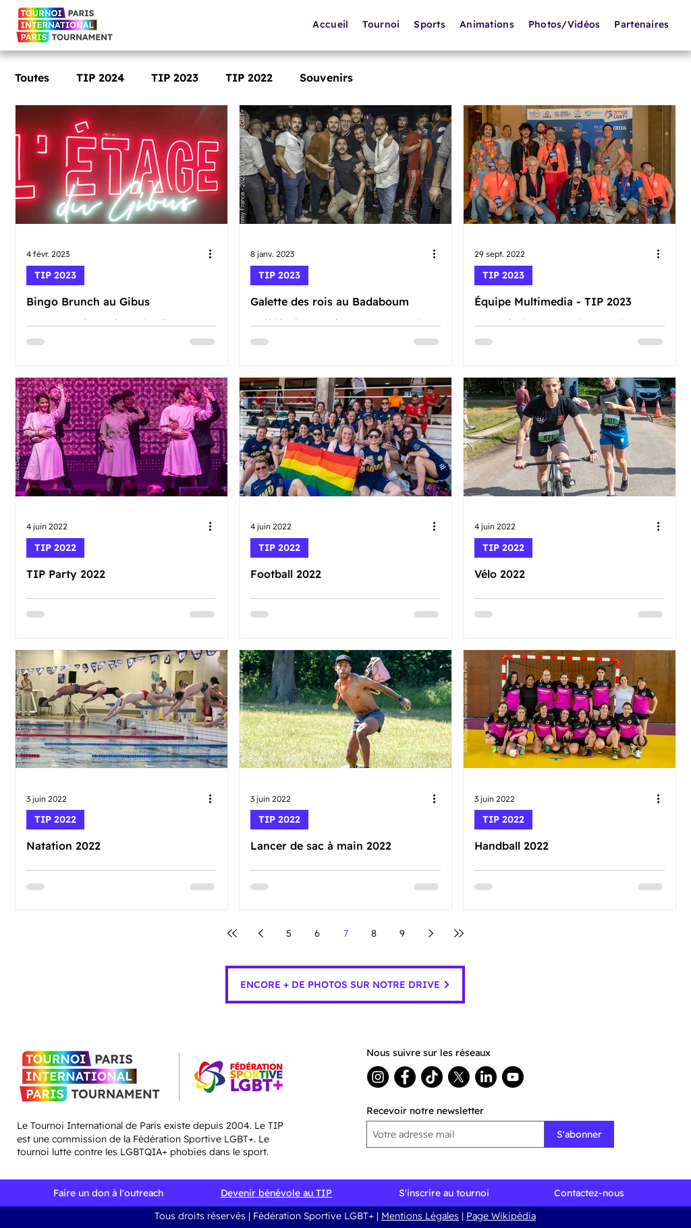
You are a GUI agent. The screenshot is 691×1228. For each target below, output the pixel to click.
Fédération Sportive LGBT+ (313, 1216)
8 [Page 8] (374, 933)
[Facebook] (405, 1077)
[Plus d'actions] (214, 254)
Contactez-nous (589, 1193)
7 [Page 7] (345, 933)
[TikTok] (432, 1077)
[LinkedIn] (486, 1077)
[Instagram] (378, 1077)
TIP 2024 (100, 77)
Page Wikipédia (501, 1216)
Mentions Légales (420, 1216)
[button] (487, 24)
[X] (459, 1077)
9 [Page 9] (402, 933)
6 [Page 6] (317, 933)
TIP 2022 (249, 77)
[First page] (232, 933)
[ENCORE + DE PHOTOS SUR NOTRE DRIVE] (345, 984)
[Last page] (459, 933)
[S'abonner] (579, 1134)
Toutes (32, 77)
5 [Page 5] (289, 933)
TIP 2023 (174, 77)
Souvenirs (326, 77)
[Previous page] (260, 933)
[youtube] (513, 1077)
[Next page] (430, 933)
